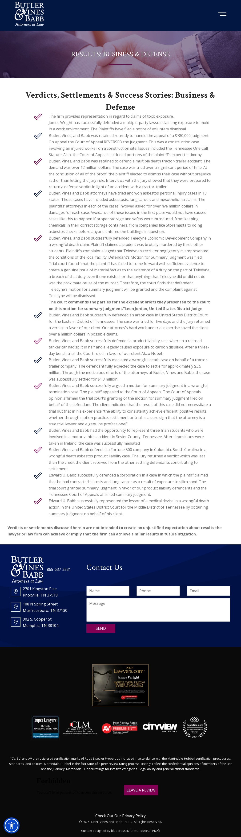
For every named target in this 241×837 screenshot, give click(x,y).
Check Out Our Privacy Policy (120, 815)
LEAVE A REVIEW (141, 790)
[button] (11, 825)
